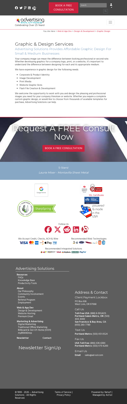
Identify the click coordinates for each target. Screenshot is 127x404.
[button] (111, 6)
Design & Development (84, 31)
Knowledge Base (26, 280)
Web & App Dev (64, 31)
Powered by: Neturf (101, 392)
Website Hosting (26, 313)
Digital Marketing (27, 324)
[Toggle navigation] (110, 22)
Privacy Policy (64, 395)
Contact (46, 338)
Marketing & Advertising (30, 321)
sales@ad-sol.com (94, 355)
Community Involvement (31, 294)
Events (21, 297)
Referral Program (26, 300)
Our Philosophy (25, 291)
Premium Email (25, 316)
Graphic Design (103, 31)
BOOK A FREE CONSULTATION (64, 7)
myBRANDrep (25, 333)
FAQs (20, 277)
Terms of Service (63, 392)
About (20, 288)
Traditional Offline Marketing (32, 327)
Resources (22, 275)
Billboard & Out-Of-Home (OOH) (34, 330)
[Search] (93, 5)
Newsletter (23, 338)
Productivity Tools (27, 283)
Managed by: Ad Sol (102, 395)
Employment (24, 303)
